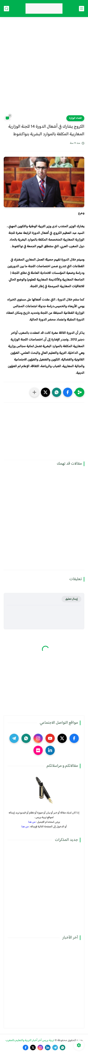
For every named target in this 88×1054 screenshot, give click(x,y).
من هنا (31, 822)
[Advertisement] (44, 68)
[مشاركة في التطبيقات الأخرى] (34, 392)
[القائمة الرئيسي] (81, 8)
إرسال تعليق (71, 599)
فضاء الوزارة (75, 118)
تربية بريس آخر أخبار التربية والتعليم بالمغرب (30, 1040)
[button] (67, 392)
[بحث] (6, 8)
